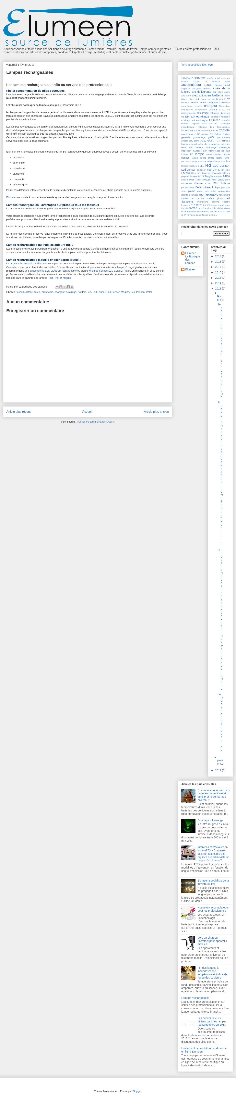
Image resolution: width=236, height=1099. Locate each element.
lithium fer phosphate (201, 173)
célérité (194, 102)
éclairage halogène (220, 117)
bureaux (185, 102)
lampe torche (199, 158)
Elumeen (11, 197)
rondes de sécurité (192, 198)
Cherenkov (224, 106)
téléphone (212, 205)
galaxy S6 (194, 134)
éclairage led (188, 120)
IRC (191, 154)
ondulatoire (186, 183)
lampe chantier (213, 154)
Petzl (50, 277)
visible (220, 208)
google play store (190, 141)
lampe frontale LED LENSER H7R (110, 270)
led (89, 291)
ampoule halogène (191, 88)
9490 (227, 81)
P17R (207, 183)
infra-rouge (211, 147)
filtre (204, 123)
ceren (203, 102)
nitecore (206, 179)
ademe (218, 85)
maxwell (218, 176)
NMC (214, 180)
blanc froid (194, 99)
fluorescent (187, 130)
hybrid (193, 144)
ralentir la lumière (189, 195)
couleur (213, 109)
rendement (224, 195)
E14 (187, 116)
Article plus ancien (156, 411)
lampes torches (222, 161)
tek (204, 205)
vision (227, 208)
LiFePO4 (185, 173)
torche (193, 208)
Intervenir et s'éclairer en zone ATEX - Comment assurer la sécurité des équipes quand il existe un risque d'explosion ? (214, 854)
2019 (218, 256)
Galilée (226, 134)
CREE (222, 109)
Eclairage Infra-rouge (210, 820)
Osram (198, 183)
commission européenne (194, 109)
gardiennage (199, 137)
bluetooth (220, 99)
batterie (217, 95)
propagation (224, 191)
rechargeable (208, 194)
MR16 (226, 176)
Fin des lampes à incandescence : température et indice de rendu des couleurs (212, 972)
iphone (184, 154)
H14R (218, 141)
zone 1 (206, 215)
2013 (218, 288)
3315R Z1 (200, 81)
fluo (212, 127)
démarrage (203, 113)
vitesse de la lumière (207, 211)
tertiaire (185, 208)
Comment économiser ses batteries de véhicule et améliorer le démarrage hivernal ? (214, 795)
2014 (218, 283)
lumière (193, 176)
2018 (218, 261)
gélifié (211, 137)
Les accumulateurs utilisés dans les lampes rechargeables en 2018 (212, 1021)
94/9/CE (216, 81)
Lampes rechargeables (195, 997)
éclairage (71, 291)
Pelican (140, 291)
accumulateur (24, 291)
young (192, 215)
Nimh (198, 180)
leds (209, 169)
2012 (218, 770)
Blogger (137, 1091)
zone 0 (199, 215)
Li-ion (221, 169)
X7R (227, 211)
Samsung (187, 201)
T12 (193, 205)
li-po (228, 170)
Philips (216, 187)
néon (183, 180)
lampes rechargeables (203, 161)
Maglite (67, 277)
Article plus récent (18, 411)
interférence (214, 151)
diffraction (214, 113)
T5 (197, 205)
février (219, 298)
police (200, 191)
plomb (191, 191)
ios (222, 151)
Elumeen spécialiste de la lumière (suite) (213, 882)
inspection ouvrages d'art (194, 151)
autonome (47, 291)
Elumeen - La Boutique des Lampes (192, 258)
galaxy (184, 134)
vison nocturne (188, 211)
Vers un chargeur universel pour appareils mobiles (212, 941)
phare (207, 187)
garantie (185, 137)
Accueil (87, 411)
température (224, 205)
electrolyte (201, 120)
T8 (201, 205)
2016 (218, 272)
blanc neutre (208, 99)
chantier (199, 106)
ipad (228, 151)
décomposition (188, 113)
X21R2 (221, 211)
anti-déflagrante (201, 91)
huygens (185, 144)
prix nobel (210, 191)
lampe (199, 154)
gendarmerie (223, 137)
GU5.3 (211, 140)
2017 (218, 266)
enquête (226, 120)
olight (221, 179)
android (206, 88)
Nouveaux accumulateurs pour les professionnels (213, 909)
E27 (193, 116)
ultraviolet (212, 208)
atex (195, 95)
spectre (215, 202)
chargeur (60, 291)
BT (228, 99)
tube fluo (202, 208)
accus (37, 291)
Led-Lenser (113, 291)
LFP (214, 169)
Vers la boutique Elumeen (197, 64)
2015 (197, 78)
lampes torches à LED (192, 166)
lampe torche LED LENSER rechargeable (53, 270)
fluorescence (223, 127)
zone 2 (213, 215)
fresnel (214, 130)
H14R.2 (226, 141)
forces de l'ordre (202, 130)
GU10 (203, 140)
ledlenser (201, 170)
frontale (82, 291)
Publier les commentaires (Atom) (95, 421)
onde (227, 180)
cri (228, 109)
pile (223, 187)
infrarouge (224, 147)
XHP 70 (185, 215)
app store (218, 92)
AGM (227, 85)
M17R (201, 176)
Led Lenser (99, 291)
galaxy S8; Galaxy (211, 134)
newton (190, 180)
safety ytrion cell (218, 198)
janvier (220, 762)
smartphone (202, 202)
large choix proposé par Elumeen (28, 263)
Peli (57, 277)
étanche (185, 123)
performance (187, 187)
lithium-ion (217, 173)
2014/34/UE (187, 78)
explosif (195, 123)
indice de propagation (208, 144)
